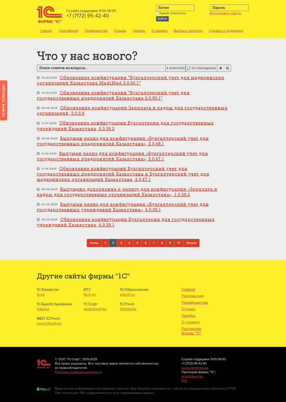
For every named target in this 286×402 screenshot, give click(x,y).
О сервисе (159, 31)
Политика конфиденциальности (78, 372)
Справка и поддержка (226, 31)
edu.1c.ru (127, 294)
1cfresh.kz (128, 309)
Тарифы (139, 31)
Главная (46, 31)
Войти (162, 19)
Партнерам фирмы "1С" (191, 331)
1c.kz (41, 294)
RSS (184, 381)
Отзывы (120, 31)
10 (178, 243)
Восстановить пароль (225, 13)
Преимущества (96, 31)
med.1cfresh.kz (49, 323)
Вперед (191, 243)
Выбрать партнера (188, 31)
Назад (94, 243)
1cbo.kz (43, 309)
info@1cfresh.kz (192, 376)
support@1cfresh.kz (195, 368)
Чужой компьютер (171, 13)
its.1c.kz (90, 294)
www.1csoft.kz (95, 309)
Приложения (68, 31)
